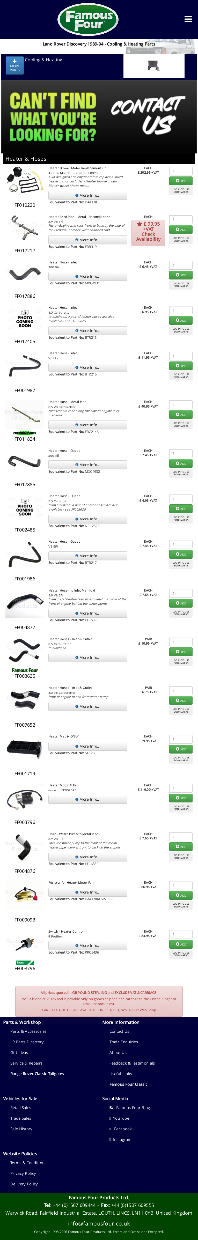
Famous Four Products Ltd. (99, 1197)
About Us (118, 1052)
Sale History (21, 1128)
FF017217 (24, 250)
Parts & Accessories (28, 1031)
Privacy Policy (23, 1173)
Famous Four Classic (128, 1084)
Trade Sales (20, 1118)
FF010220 (24, 205)
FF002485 (24, 530)
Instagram (120, 1139)
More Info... (87, 195)
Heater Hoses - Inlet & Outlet (70, 639)
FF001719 (24, 773)
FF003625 (24, 676)
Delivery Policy (24, 1183)
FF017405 (24, 341)
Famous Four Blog (129, 1107)
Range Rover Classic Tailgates (37, 1073)
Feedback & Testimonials (132, 1063)
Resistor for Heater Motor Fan (71, 882)
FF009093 (24, 920)
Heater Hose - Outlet (64, 450)
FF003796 (24, 822)
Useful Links (120, 1073)
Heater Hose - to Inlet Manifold (71, 590)
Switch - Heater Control (66, 931)
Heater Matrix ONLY (63, 736)
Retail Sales (20, 1107)
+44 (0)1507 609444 (74, 1205)
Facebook (120, 1128)
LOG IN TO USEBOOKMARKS (181, 191)
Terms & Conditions (28, 1162)
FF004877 (24, 627)
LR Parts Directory (27, 1041)
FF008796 (24, 968)
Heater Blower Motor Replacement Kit (77, 168)
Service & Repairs (26, 1063)
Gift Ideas (19, 1052)
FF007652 (24, 725)
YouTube (119, 1118)
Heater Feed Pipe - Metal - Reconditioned (79, 217)
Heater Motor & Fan (63, 785)
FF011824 (24, 439)
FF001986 (24, 578)
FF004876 (24, 871)
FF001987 (24, 390)
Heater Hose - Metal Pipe (67, 402)
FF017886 (24, 296)
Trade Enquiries (123, 1041)
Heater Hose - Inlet (62, 262)
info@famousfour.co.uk (99, 1223)
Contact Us (119, 1031)
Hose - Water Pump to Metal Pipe (73, 834)
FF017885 (24, 484)
